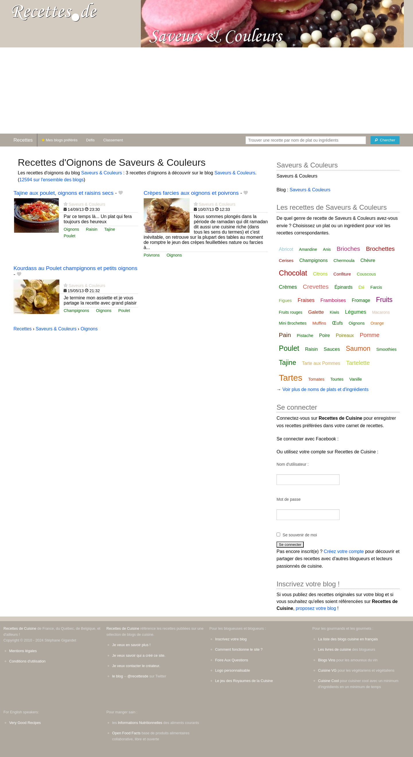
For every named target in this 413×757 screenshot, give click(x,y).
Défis (90, 140)
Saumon (358, 348)
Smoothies (386, 349)
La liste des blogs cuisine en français (348, 639)
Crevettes (316, 286)
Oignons (71, 229)
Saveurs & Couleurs (101, 172)
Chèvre (368, 260)
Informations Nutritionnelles (140, 723)
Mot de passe (288, 499)
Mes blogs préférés (59, 140)
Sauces (332, 349)
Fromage (361, 300)
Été (362, 287)
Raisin (92, 229)
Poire (324, 335)
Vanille (355, 379)
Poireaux (345, 335)
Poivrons (152, 255)
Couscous (366, 273)
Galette (316, 312)
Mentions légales (23, 651)
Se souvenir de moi (300, 535)
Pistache (305, 335)
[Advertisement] (206, 90)
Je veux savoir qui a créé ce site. (138, 655)
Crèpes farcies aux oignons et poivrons (191, 193)
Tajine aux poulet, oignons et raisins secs (63, 193)
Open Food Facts (126, 733)
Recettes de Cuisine (19, 628)
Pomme (369, 335)
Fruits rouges (290, 312)
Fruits (384, 299)
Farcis (376, 287)
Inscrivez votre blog (231, 639)
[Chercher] (385, 140)
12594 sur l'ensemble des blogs (51, 179)
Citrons (320, 273)
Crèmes (288, 287)
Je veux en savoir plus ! (131, 645)
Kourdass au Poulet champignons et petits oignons (75, 268)
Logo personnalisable (232, 670)
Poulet (69, 236)
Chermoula (344, 260)
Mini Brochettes (292, 323)
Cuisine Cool (328, 681)
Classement (113, 140)
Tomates (316, 379)
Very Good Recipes (25, 723)
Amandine (308, 249)
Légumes (355, 312)
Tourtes (337, 379)
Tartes (290, 377)
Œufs (337, 323)
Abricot (286, 249)
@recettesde (137, 676)
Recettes (23, 140)
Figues (285, 300)
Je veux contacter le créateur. (136, 666)
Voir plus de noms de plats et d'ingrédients (326, 389)
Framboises (333, 300)
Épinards (343, 287)
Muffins (319, 323)
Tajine (109, 229)
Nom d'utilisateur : (292, 464)
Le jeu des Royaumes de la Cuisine (244, 681)
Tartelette (358, 363)
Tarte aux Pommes (321, 363)
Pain (285, 335)
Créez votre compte (344, 551)
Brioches (348, 248)
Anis (327, 249)
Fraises (306, 300)
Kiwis (334, 312)
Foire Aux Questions (231, 660)
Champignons (76, 310)
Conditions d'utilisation (27, 661)
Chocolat (293, 273)
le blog (117, 676)
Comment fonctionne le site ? (239, 649)
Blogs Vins (326, 660)
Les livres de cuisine (334, 649)
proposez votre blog (316, 608)
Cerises (286, 260)
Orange (377, 323)
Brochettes (380, 248)
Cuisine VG (327, 670)
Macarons (380, 312)
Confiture (342, 273)
